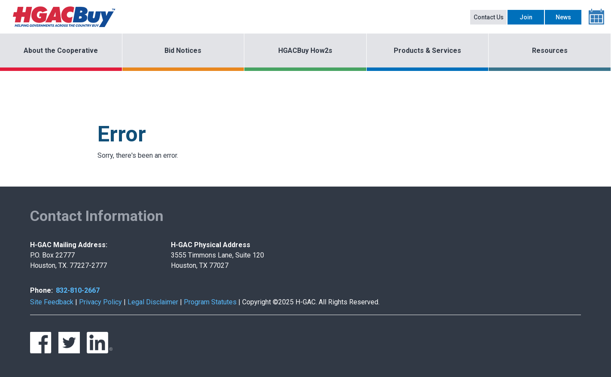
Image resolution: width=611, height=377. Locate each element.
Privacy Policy (100, 302)
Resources (550, 50)
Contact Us (489, 17)
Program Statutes (210, 302)
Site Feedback (51, 302)
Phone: (41, 290)
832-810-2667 (78, 290)
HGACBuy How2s (305, 50)
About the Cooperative (61, 50)
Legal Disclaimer (153, 302)
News (563, 17)
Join (526, 17)
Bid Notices (182, 50)
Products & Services (427, 50)
